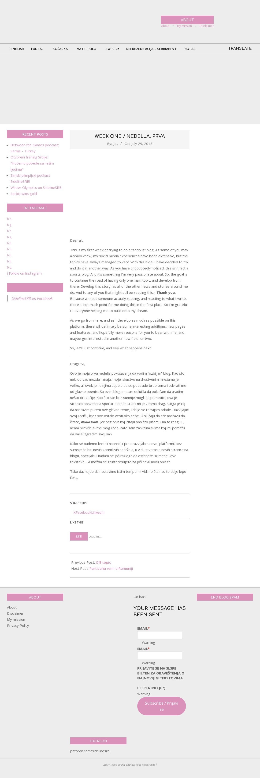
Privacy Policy (18, 625)
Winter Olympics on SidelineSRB (36, 187)
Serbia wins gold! (24, 193)
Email (143, 628)
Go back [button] (140, 596)
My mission (16, 619)
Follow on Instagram (24, 273)
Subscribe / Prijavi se (161, 706)
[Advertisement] (130, 89)
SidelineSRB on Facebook (35, 287)
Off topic (103, 562)
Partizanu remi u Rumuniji (111, 568)
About (12, 607)
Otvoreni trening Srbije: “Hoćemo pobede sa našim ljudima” (32, 163)
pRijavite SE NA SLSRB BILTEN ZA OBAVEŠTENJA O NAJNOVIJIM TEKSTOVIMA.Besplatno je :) (160, 678)
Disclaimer (15, 613)
